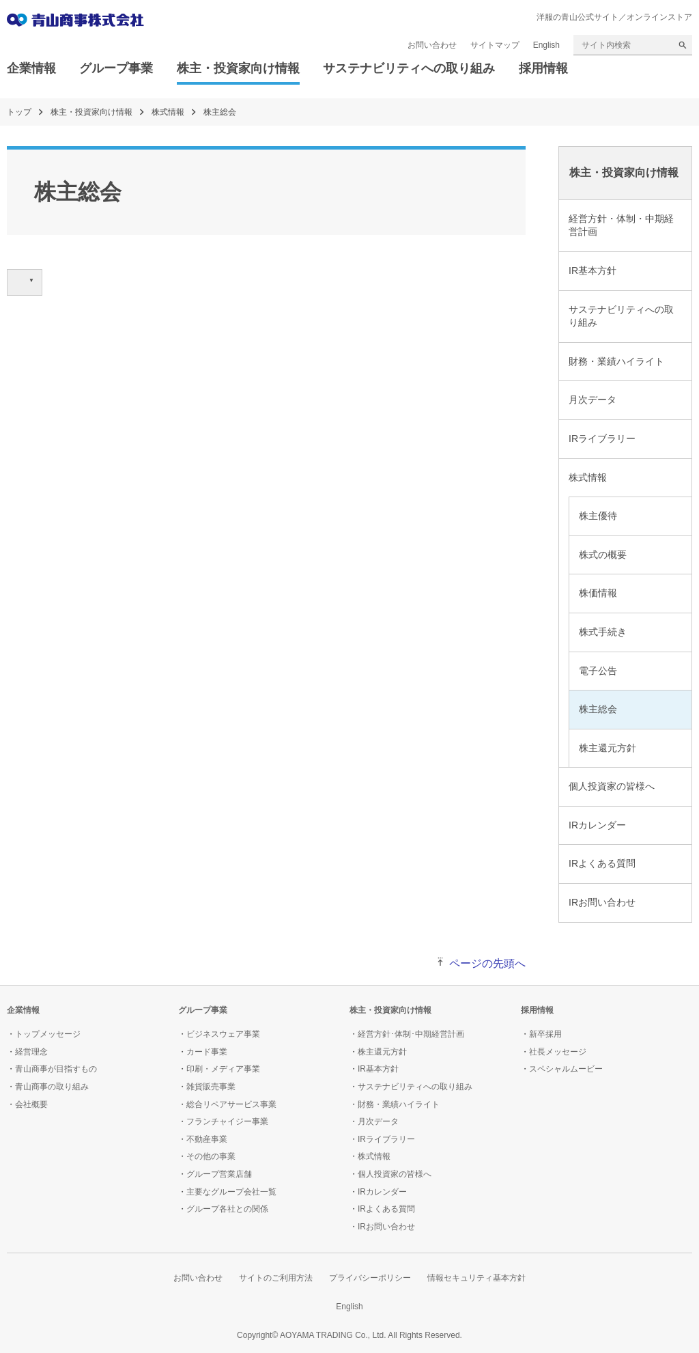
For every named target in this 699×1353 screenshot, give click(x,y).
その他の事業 (211, 1156)
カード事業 (206, 1052)
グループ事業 (116, 68)
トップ (19, 112)
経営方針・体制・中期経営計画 (621, 225)
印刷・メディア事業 (223, 1069)
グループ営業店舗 (219, 1174)
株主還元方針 (607, 747)
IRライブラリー (602, 438)
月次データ (592, 399)
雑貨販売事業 (211, 1086)
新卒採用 (545, 1034)
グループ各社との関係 (227, 1209)
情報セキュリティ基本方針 (476, 1278)
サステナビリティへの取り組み (409, 68)
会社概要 (31, 1104)
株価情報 (598, 592)
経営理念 (31, 1052)
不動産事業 (206, 1139)
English (546, 45)
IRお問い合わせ (602, 902)
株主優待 (598, 515)
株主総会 (598, 708)
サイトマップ (494, 45)
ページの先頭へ (487, 963)
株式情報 (168, 112)
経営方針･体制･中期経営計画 (411, 1034)
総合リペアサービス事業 (231, 1104)
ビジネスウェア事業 (223, 1034)
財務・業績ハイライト (616, 361)
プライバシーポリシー (370, 1278)
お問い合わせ (432, 45)
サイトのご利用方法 (276, 1278)
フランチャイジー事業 (227, 1121)
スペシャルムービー (566, 1069)
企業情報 (31, 68)
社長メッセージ (557, 1052)
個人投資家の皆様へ (612, 786)
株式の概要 (603, 554)
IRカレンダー (597, 825)
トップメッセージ (48, 1034)
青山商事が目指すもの (56, 1069)
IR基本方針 (592, 270)
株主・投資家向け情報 (238, 68)
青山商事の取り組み (52, 1086)
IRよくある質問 (602, 863)
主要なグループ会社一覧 (231, 1192)
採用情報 (543, 68)
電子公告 (598, 670)
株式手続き (603, 631)
